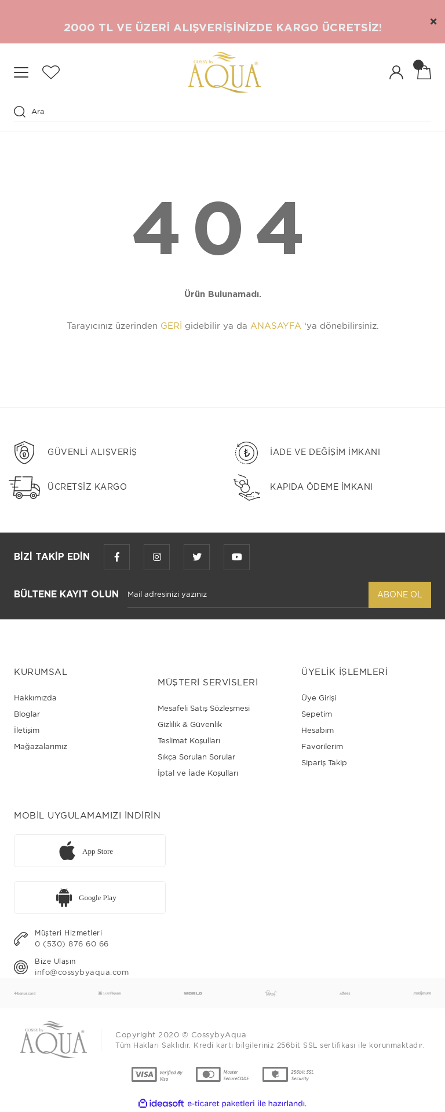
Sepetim (316, 714)
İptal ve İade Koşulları (198, 773)
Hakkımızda (35, 697)
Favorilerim (322, 746)
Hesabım (317, 730)
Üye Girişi (318, 697)
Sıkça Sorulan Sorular (196, 757)
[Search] (222, 111)
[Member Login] (396, 72)
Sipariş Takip (324, 762)
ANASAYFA (275, 326)
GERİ (171, 326)
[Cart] (424, 72)
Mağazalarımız (40, 746)
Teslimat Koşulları (189, 740)
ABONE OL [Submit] (399, 594)
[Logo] (224, 72)
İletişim (26, 730)
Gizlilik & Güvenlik (190, 724)
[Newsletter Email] (248, 595)
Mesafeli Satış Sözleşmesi (204, 708)
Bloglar (27, 714)
